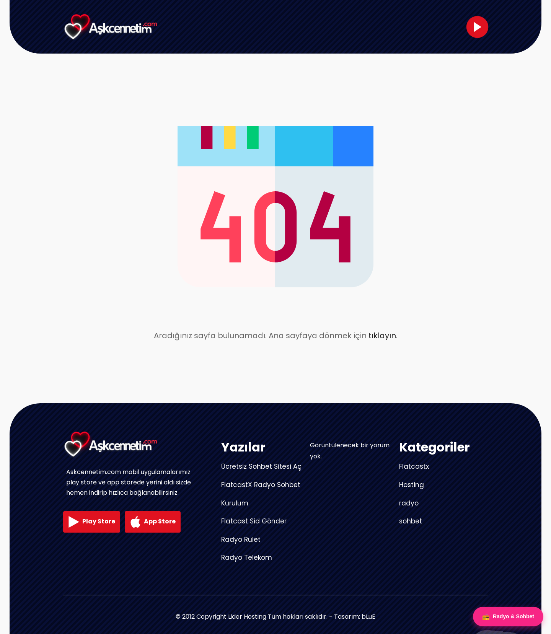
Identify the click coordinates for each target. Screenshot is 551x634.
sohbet (410, 521)
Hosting (411, 484)
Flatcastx (414, 466)
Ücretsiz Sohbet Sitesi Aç (261, 466)
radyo (409, 503)
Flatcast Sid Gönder (254, 521)
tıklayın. (383, 335)
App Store (153, 522)
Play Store (91, 522)
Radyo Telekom (246, 557)
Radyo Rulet (241, 539)
